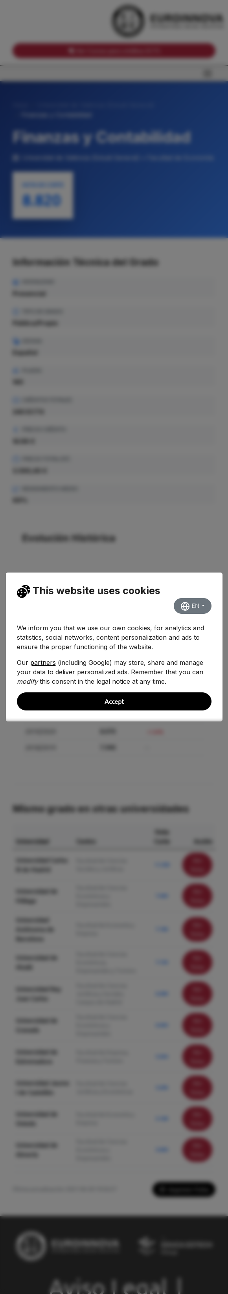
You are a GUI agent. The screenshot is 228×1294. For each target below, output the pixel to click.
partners (43, 662)
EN (190, 606)
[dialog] (114, 647)
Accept (114, 701)
